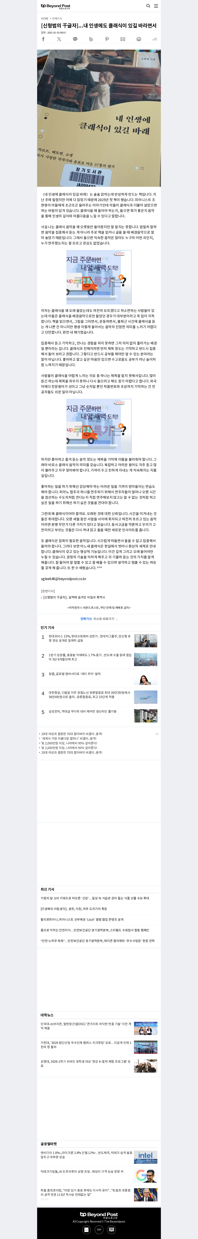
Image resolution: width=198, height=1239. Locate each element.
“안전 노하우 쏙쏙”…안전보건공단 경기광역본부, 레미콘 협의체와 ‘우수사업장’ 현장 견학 (98, 941)
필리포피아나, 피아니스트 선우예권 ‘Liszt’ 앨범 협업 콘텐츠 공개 (82, 919)
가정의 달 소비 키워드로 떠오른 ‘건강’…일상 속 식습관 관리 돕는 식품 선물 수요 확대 (95, 898)
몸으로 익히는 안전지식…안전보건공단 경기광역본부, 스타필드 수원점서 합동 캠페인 (95, 930)
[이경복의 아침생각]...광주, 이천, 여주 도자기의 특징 (74, 909)
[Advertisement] (99, 791)
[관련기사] (48, 591)
